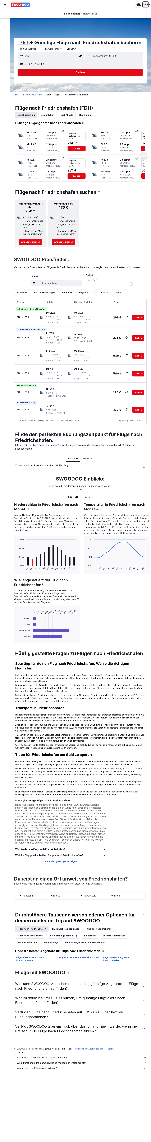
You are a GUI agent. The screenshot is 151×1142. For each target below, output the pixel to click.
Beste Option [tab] (48, 115)
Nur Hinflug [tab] (85, 115)
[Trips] (5, 47)
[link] (31, 242)
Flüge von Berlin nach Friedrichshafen (79, 957)
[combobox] (29, 48)
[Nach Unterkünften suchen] (5, 20)
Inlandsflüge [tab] (90, 935)
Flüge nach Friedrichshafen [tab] (32, 929)
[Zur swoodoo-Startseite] (20, 5)
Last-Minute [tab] (67, 115)
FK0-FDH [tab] (73, 458)
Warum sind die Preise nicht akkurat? (82, 1068)
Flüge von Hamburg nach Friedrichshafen (116, 959)
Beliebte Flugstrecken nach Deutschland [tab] (86, 942)
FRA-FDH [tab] (88, 458)
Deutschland (37, 95)
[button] (5, 4)
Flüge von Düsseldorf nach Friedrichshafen (30, 959)
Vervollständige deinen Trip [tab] (63, 935)
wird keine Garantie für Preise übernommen (95, 1049)
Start (17, 95)
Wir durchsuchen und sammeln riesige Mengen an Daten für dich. (82, 1063)
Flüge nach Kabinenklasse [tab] (66, 929)
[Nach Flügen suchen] (5, 14)
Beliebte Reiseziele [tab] (28, 942)
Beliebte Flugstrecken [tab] (114, 935)
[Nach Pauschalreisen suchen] (5, 32)
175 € (24, 42)
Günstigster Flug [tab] (26, 115)
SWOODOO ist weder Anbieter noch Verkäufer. (82, 1057)
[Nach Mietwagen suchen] (5, 26)
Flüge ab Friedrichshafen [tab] (99, 929)
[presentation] (141, 43)
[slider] (131, 284)
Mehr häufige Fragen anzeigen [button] (61, 861)
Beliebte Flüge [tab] (51, 942)
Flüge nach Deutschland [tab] (30, 935)
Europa (25, 95)
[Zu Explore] (5, 38)
